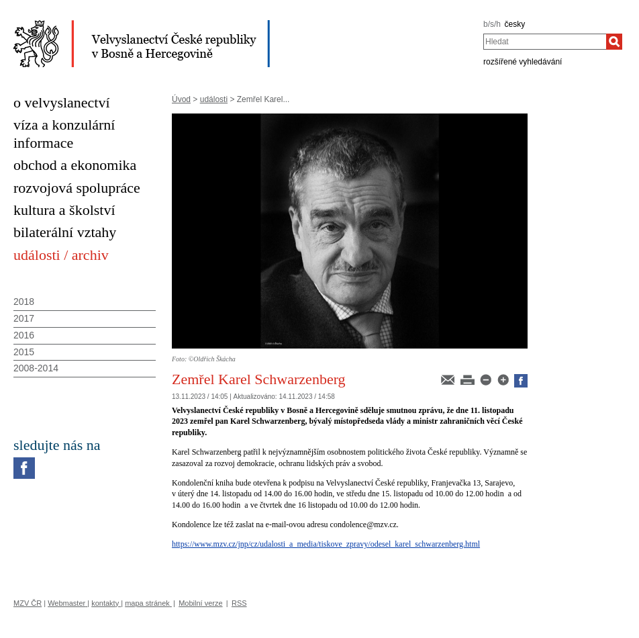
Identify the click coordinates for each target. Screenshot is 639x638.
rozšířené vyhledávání (522, 62)
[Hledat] (614, 42)
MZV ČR (27, 603)
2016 (23, 335)
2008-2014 (35, 368)
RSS (239, 603)
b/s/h (492, 24)
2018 (23, 301)
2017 (23, 318)
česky (515, 24)
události (214, 99)
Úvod (181, 99)
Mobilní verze (200, 603)
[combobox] (544, 42)
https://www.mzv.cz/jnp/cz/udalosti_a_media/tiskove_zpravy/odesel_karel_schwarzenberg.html (326, 544)
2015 (23, 352)
